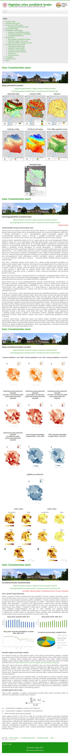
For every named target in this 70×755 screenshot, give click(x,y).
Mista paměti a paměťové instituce (19, 39)
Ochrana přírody (13, 55)
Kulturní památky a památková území (20, 43)
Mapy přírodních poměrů (23, 88)
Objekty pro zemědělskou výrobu (19, 32)
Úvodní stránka (10, 21)
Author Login (7, 744)
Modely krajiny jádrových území (18, 27)
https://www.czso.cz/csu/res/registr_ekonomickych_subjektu (36, 662)
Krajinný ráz (12, 53)
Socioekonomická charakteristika (47, 91)
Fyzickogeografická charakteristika (23, 91)
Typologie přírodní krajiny (16, 46)
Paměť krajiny (9, 37)
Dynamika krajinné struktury (17, 52)
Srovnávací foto (10, 59)
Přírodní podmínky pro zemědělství (19, 34)
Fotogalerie (9, 57)
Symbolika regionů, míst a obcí (18, 41)
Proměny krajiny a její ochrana (15, 44)
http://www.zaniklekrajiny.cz (35, 750)
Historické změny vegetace (17, 50)
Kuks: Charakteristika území (16, 67)
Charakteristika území (12, 23)
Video (7, 60)
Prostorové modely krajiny (14, 25)
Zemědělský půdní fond (15, 36)
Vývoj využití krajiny (11, 29)
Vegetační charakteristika (16, 48)
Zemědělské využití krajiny (13, 30)
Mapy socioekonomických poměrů (44, 88)
